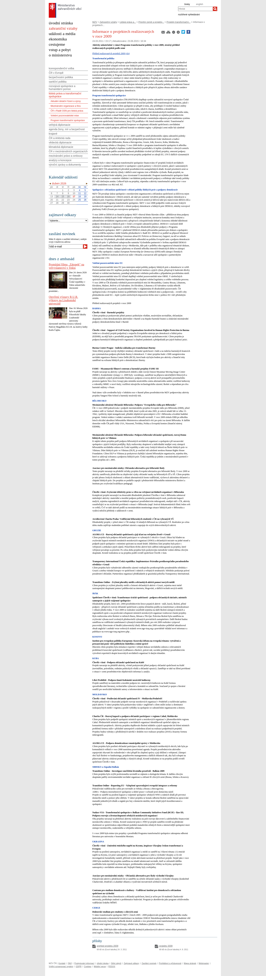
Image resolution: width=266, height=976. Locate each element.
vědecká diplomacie (60, 142)
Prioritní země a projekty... (151, 22)
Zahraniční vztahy (108, 22)
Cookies (87, 966)
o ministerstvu (60, 55)
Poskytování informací (84, 963)
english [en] (199, 4)
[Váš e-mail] (66, 246)
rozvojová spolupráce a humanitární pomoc (62, 88)
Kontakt (61, 963)
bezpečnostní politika (61, 77)
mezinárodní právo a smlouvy (66, 155)
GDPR (78, 966)
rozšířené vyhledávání (189, 14)
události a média (62, 33)
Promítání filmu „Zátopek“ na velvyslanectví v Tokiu (66, 266)
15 (63, 196)
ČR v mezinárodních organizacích (68, 151)
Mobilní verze (100, 966)
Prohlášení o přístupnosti (170, 963)
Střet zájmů (116, 963)
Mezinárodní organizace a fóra (66, 106)
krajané (53, 133)
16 (68, 196)
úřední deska (103, 963)
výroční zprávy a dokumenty (65, 164)
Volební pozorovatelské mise (65, 115)
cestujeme (57, 44)
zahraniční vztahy (63, 28)
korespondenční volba (61, 68)
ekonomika (58, 39)
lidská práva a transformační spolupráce (65, 95)
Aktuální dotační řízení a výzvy (66, 101)
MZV (94, 22)
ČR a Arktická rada (59, 138)
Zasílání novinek (149, 963)
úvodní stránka (61, 23)
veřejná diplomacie (59, 124)
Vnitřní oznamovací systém (61, 966)
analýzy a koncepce (60, 160)
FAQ (70, 963)
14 (57, 196)
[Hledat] (215, 9)
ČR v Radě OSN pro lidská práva (67, 111)
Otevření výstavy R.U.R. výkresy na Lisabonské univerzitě (63, 300)
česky (187, 4)
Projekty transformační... (178, 22)
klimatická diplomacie (61, 146)
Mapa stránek (190, 963)
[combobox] (195, 9)
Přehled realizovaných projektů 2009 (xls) (111, 53)
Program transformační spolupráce (68, 120)
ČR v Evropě (56, 72)
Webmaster (204, 963)
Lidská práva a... (128, 22)
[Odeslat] (85, 246)
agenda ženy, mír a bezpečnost (67, 129)
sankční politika (57, 81)
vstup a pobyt (60, 49)
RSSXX (111, 966)
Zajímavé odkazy (131, 963)
